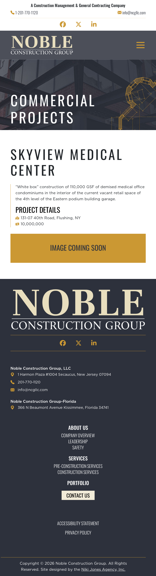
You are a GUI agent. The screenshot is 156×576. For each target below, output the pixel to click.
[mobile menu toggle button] (140, 45)
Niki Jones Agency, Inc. (103, 570)
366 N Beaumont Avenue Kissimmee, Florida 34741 (63, 408)
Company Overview (78, 435)
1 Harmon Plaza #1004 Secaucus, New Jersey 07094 (64, 375)
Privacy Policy (78, 532)
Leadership (78, 441)
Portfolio (78, 483)
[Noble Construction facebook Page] (63, 24)
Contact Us (78, 495)
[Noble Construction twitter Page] (78, 24)
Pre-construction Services (78, 466)
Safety (78, 447)
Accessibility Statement (78, 523)
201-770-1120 (29, 382)
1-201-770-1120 (26, 12)
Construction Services (78, 472)
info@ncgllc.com (134, 12)
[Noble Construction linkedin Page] (93, 24)
